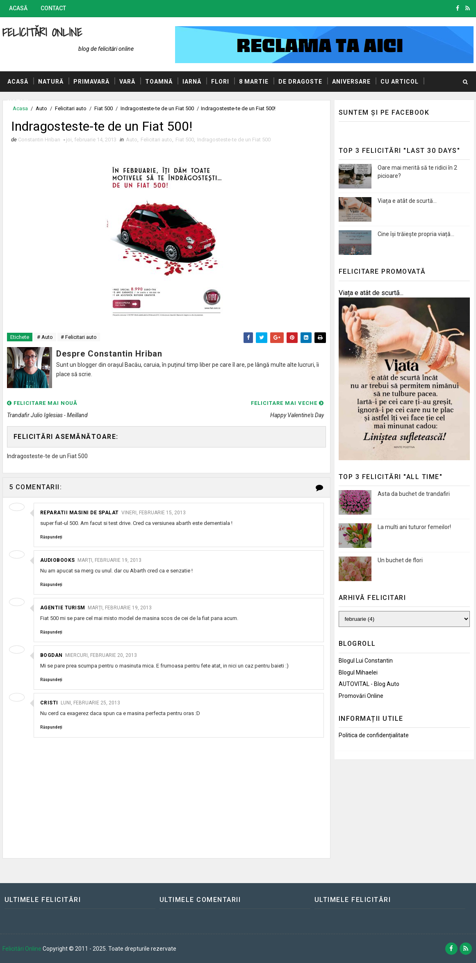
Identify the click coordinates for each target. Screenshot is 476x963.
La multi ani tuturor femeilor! (414, 527)
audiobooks (57, 560)
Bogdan (51, 655)
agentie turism (62, 608)
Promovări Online (361, 696)
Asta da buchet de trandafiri (414, 494)
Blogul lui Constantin (366, 660)
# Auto (45, 337)
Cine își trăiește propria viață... (416, 234)
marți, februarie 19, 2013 (109, 560)
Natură (51, 81)
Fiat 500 (184, 139)
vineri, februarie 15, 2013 (153, 513)
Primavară (91, 81)
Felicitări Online (42, 32)
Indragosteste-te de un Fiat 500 (234, 139)
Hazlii (17, 102)
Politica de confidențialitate (374, 735)
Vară (127, 81)
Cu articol (399, 81)
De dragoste (300, 81)
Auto (131, 139)
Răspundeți (51, 537)
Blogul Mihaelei (358, 672)
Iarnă (191, 81)
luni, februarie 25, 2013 (90, 703)
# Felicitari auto (79, 337)
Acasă (18, 8)
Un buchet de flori (400, 560)
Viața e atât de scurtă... (407, 201)
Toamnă (159, 81)
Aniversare (351, 81)
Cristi (49, 703)
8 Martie (254, 81)
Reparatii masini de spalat (79, 513)
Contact (53, 8)
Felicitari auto (156, 139)
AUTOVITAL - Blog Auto (369, 684)
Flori (220, 81)
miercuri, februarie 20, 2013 (101, 655)
